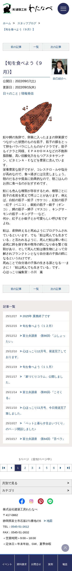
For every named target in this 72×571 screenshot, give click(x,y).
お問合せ (36, 564)
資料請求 (22, 564)
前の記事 (16, 46)
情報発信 (27, 93)
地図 (49, 520)
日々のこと (10, 93)
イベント (7, 564)
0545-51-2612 (20, 526)
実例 (50, 564)
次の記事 (55, 46)
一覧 (36, 46)
